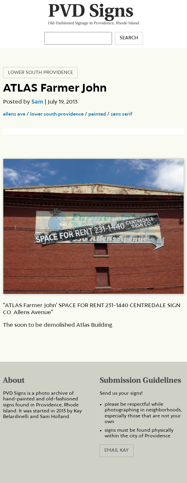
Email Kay (116, 450)
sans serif (121, 114)
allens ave (14, 114)
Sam (37, 102)
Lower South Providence (40, 72)
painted (97, 114)
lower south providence (57, 114)
